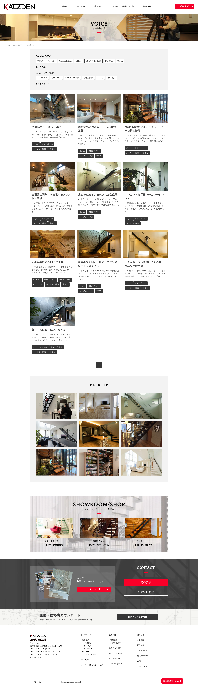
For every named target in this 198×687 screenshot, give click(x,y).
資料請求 (184, 6)
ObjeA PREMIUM (93, 61)
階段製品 (85, 640)
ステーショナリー (89, 654)
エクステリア (87, 649)
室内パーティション (46, 61)
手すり (100, 78)
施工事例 (81, 6)
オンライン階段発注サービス (92, 665)
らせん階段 (88, 78)
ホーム (8, 45)
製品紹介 (65, 6)
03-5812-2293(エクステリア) (46, 654)
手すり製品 (86, 643)
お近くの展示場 (115, 648)
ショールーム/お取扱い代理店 (122, 6)
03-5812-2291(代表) (42, 649)
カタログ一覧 (94, 589)
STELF (79, 61)
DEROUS (109, 61)
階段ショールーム (116, 653)
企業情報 (97, 6)
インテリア (42, 78)
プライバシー (38, 682)
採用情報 (147, 6)
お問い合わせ (146, 591)
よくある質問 (142, 650)
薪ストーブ (86, 652)
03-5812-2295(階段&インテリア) (47, 651)
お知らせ (140, 635)
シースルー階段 (72, 78)
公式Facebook (142, 661)
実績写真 (113, 640)
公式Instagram (142, 656)
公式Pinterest (142, 666)
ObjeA (120, 61)
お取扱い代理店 (115, 659)
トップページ (86, 635)
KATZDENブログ (115, 664)
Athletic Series (65, 280)
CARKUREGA (65, 61)
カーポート (56, 78)
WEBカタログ (86, 660)
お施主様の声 (17, 45)
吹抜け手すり (47, 144)
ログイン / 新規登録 (138, 617)
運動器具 (111, 78)
